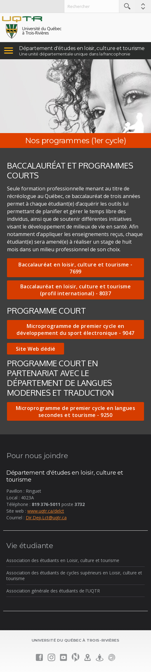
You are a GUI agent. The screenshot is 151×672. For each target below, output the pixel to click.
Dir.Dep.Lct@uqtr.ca (46, 518)
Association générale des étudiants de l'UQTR (53, 591)
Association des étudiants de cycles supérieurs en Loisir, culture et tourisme (74, 575)
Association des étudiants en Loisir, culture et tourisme (62, 560)
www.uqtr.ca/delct (45, 511)
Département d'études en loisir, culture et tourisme (82, 48)
